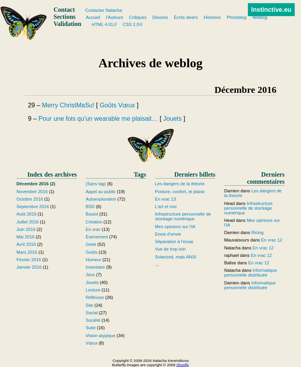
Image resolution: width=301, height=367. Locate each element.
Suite (91, 327)
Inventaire (95, 267)
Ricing (257, 232)
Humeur (94, 259)
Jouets (172, 118)
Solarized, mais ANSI (175, 257)
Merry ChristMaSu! (68, 105)
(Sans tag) (96, 183)
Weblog (259, 17)
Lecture (93, 290)
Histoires (212, 17)
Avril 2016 (26, 244)
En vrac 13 (165, 199)
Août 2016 (27, 214)
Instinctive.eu (271, 9)
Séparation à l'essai (174, 241)
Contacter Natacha (103, 10)
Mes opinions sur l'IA (175, 226)
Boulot (92, 214)
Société (93, 320)
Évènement (97, 236)
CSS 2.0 (131, 24)
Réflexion (95, 297)
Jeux (90, 274)
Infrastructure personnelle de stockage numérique (183, 216)
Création (94, 221)
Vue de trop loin (170, 249)
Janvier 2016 (29, 267)
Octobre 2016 (30, 199)
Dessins (160, 17)
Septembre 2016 (33, 206)
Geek (91, 244)
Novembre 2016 (32, 191)
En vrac (93, 229)
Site (89, 305)
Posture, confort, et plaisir (180, 191)
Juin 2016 (26, 229)
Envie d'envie (168, 234)
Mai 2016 (26, 236)
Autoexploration (101, 199)
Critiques (137, 17)
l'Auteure (114, 17)
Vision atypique (101, 335)
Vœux (126, 105)
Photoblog (236, 17)
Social (92, 312)
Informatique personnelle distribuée (250, 272)
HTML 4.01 (102, 24)
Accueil (93, 17)
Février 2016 (29, 259)
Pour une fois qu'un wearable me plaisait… (98, 118)
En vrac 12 (271, 240)
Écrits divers (186, 17)
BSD (90, 206)
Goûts (108, 105)
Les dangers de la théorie (180, 183)
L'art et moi (166, 206)
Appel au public (101, 191)
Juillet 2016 (28, 221)
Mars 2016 (27, 252)
